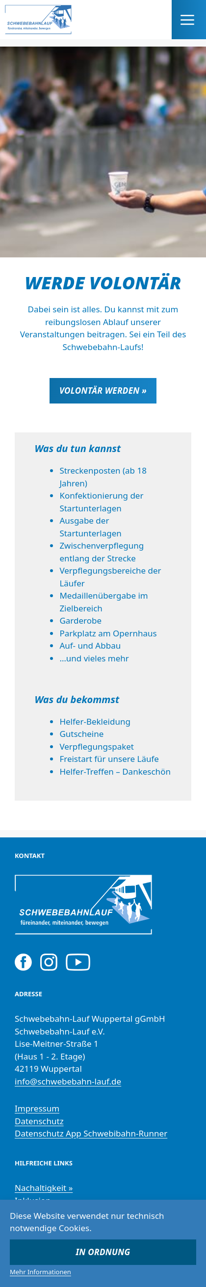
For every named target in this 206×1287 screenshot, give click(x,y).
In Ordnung (103, 1252)
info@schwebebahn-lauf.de (68, 1081)
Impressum (37, 1108)
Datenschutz (39, 1121)
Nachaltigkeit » (44, 1187)
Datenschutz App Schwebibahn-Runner (91, 1133)
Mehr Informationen (40, 1271)
